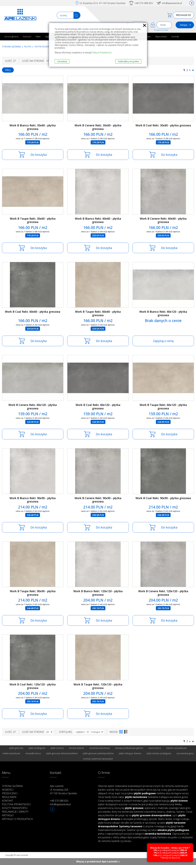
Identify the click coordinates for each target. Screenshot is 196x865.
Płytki (38, 36)
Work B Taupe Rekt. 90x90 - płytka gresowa (33, 592)
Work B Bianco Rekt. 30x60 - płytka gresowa (32, 127)
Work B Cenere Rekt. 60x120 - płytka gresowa (32, 406)
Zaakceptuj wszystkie (128, 61)
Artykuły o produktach (17, 819)
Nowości (27, 36)
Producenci (10, 793)
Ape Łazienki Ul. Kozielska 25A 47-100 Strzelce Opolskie (63, 789)
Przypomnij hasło (161, 30)
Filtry (8, 70)
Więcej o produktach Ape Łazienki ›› (98, 861)
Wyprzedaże (161, 36)
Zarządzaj (62, 61)
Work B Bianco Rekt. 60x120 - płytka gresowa (163, 313)
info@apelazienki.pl (172, 3)
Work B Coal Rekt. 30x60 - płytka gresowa (163, 125)
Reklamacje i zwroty (15, 811)
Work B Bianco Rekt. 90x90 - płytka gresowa (32, 499)
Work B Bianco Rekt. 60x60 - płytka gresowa (98, 220)
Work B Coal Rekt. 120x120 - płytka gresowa (32, 686)
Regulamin (9, 797)
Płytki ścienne (43, 46)
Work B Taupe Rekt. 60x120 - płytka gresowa (163, 406)
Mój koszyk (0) (183, 15)
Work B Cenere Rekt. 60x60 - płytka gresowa (163, 220)
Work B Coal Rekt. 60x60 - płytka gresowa (32, 311)
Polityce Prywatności (101, 52)
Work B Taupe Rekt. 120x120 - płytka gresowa (98, 686)
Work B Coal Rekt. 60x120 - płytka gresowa (98, 406)
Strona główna (11, 36)
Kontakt (175, 36)
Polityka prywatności (16, 804)
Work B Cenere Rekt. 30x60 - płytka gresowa (98, 127)
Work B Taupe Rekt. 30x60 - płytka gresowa (33, 220)
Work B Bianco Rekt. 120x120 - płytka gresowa (98, 592)
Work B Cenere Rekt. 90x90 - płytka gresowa (98, 499)
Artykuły (8, 815)
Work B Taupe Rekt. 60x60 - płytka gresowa (98, 313)
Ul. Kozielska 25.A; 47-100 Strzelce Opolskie (102, 3)
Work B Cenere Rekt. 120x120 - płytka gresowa (163, 592)
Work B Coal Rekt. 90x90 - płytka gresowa (163, 498)
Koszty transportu (14, 808)
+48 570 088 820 (143, 3)
